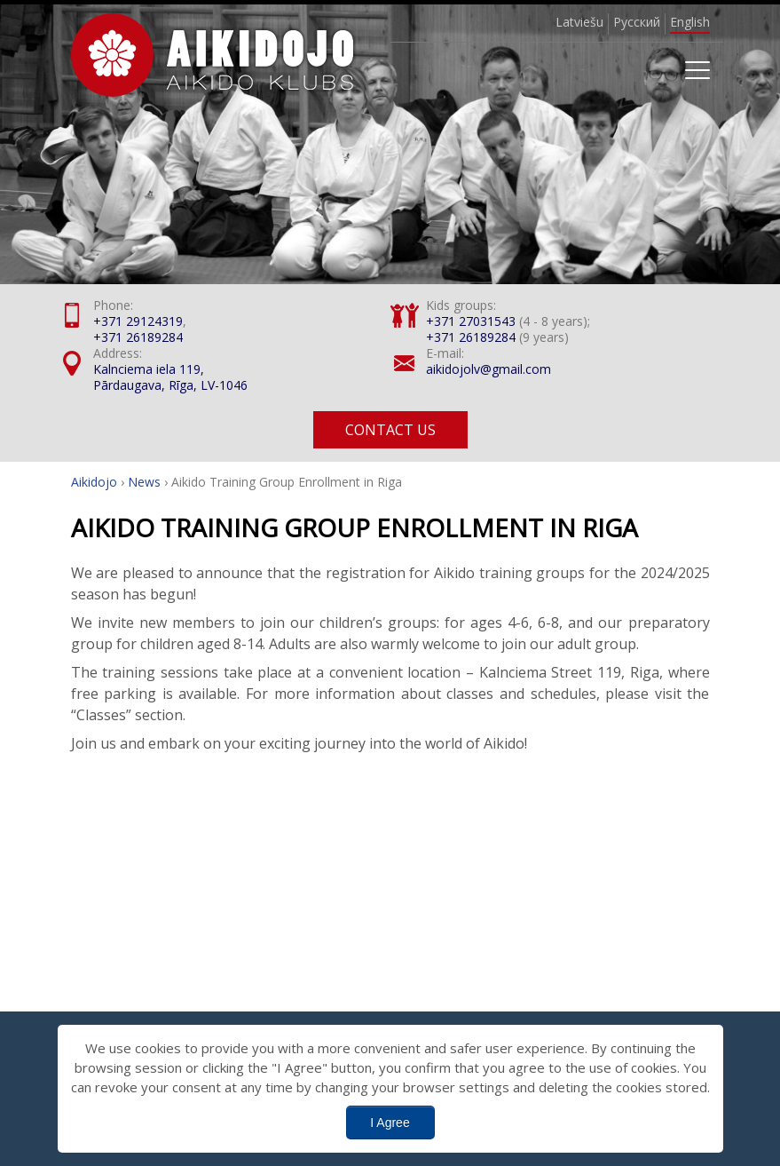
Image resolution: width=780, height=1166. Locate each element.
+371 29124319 (138, 321)
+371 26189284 (138, 337)
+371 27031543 (471, 321)
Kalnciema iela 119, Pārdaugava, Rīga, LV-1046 (170, 377)
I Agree (389, 1122)
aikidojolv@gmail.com (488, 369)
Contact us (390, 430)
